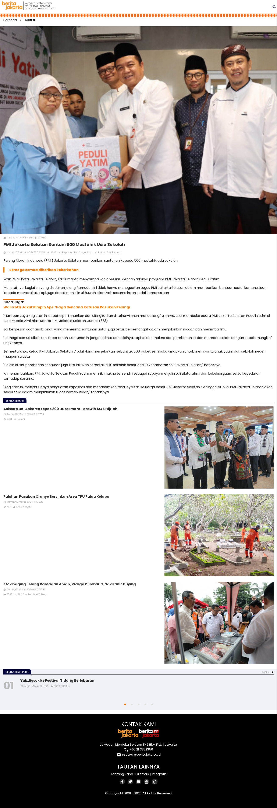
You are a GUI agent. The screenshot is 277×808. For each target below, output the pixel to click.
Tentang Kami (121, 774)
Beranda (10, 20)
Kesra (30, 20)
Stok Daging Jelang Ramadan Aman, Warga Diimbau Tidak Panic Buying (69, 584)
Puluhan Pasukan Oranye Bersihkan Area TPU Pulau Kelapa (56, 496)
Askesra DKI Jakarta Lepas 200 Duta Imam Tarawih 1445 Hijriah (60, 408)
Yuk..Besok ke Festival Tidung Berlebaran (57, 680)
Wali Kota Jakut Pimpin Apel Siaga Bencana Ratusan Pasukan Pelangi (66, 307)
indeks (265, 672)
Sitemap (142, 774)
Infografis (159, 774)
